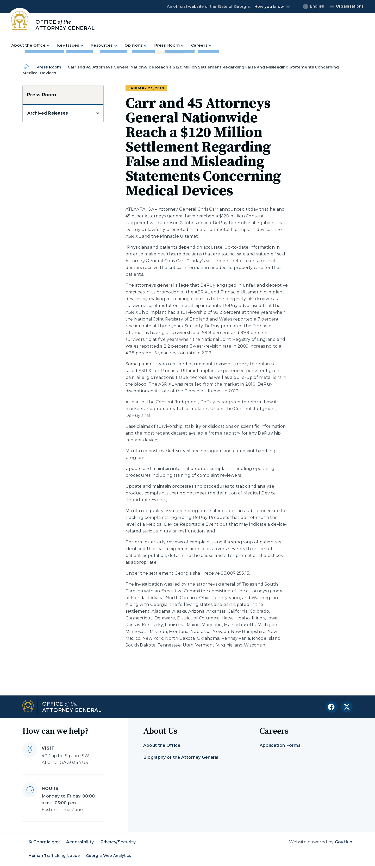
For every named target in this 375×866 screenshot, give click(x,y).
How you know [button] (269, 6)
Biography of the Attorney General (180, 757)
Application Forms (280, 745)
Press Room (48, 67)
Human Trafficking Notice (54, 855)
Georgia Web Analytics (108, 855)
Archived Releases (47, 113)
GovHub (344, 841)
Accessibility (80, 841)
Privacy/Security (118, 841)
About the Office (161, 745)
